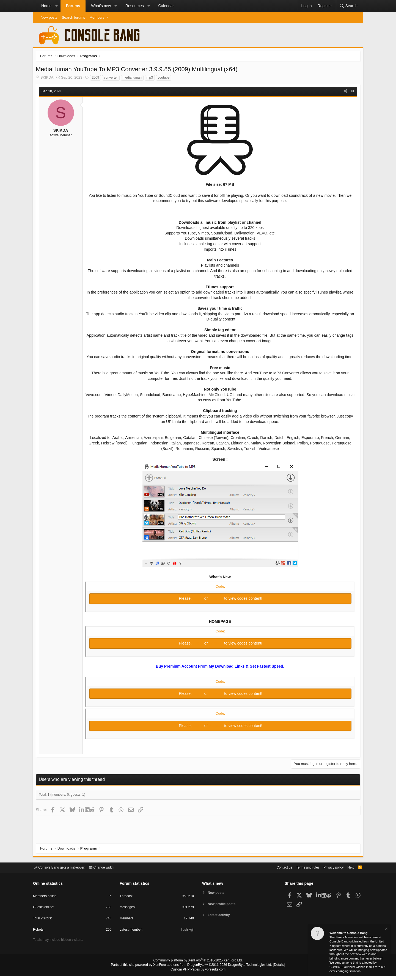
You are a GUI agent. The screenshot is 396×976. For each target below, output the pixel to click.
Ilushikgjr (187, 930)
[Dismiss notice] (386, 929)
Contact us (275, 867)
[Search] (348, 6)
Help (347, 867)
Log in (198, 605)
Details (272, 965)
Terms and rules (301, 867)
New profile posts (223, 904)
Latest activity (220, 916)
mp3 (151, 79)
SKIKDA (48, 79)
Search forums (73, 17)
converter (112, 79)
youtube (165, 79)
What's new (101, 6)
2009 (97, 79)
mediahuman (133, 79)
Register (216, 605)
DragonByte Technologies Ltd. (246, 965)
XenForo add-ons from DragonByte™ (182, 965)
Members (96, 17)
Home (46, 6)
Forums (73, 6)
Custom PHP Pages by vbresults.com (198, 969)
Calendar (166, 6)
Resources (134, 6)
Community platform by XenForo (198, 961)
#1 (351, 93)
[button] (56, 6)
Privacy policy (329, 867)
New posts (49, 17)
